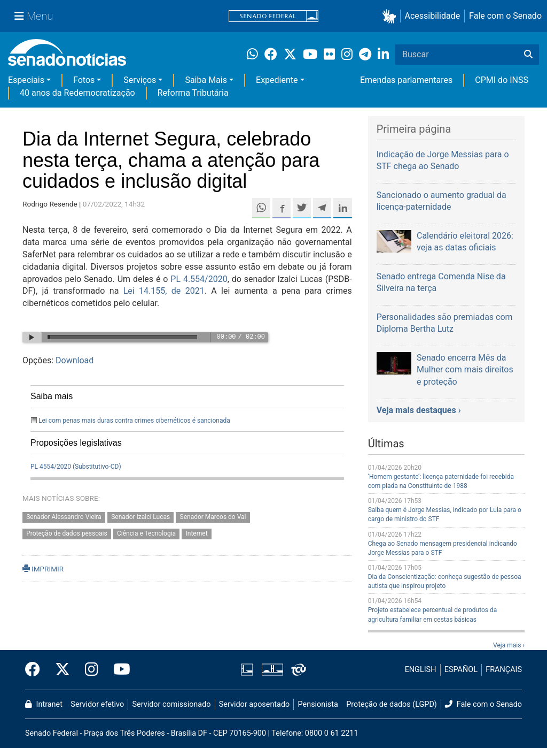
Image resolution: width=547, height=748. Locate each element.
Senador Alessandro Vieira (63, 517)
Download (74, 360)
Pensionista (318, 704)
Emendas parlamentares (406, 80)
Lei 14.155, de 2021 (164, 291)
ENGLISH (420, 669)
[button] (391, 16)
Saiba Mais (206, 80)
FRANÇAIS (504, 669)
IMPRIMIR (43, 568)
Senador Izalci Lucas (140, 517)
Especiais (26, 80)
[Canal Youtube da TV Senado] (118, 670)
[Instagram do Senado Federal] (91, 670)
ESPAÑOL (461, 669)
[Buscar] (528, 54)
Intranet (43, 704)
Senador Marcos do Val (213, 517)
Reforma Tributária (193, 93)
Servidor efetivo (97, 704)
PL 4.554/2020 (198, 279)
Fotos (84, 80)
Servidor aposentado (254, 704)
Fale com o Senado (505, 16)
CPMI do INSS (501, 80)
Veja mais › (509, 645)
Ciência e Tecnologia (146, 534)
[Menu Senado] (33, 16)
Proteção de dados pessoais (66, 534)
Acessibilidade (432, 16)
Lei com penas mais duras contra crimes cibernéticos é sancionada (134, 420)
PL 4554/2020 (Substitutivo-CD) (75, 466)
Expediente (277, 80)
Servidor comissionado (171, 704)
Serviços (139, 80)
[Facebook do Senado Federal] (36, 670)
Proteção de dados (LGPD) (391, 704)
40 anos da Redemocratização (77, 93)
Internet (196, 534)
